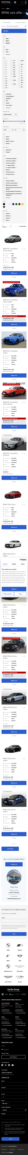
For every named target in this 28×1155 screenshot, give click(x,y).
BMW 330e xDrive (9, 504)
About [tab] (23, 564)
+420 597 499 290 (5, 1034)
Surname (3, 1087)
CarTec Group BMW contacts (11, 1000)
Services (3, 1046)
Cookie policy (12, 1149)
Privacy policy (21, 1149)
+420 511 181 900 (18, 1034)
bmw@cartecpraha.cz (5, 1023)
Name (3, 1081)
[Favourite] (22, 249)
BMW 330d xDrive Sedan (9, 606)
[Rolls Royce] (17, 994)
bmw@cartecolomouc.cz (20, 1023)
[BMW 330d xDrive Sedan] (14, 747)
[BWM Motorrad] (11, 994)
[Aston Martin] (24, 994)
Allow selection (8, 594)
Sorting (2, 26)
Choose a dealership (6, 1107)
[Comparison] (24, 249)
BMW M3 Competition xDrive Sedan (10, 250)
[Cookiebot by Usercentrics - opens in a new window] (20, 560)
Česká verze (5, 1049)
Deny (20, 594)
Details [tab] (14, 564)
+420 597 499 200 (5, 1009)
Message (3, 1113)
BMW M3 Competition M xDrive (10, 454)
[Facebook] (2, 1065)
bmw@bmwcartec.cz (5, 1010)
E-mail (3, 917)
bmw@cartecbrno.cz (19, 1035)
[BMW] (15, 2)
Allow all (14, 589)
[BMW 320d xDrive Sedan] (14, 542)
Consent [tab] (5, 564)
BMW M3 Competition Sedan (10, 352)
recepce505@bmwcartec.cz (7, 1035)
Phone (3, 1100)
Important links (7, 1042)
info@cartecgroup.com (14, 898)
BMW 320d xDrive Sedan (9, 555)
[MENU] (25, 2)
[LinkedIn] (9, 1065)
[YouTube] (13, 1065)
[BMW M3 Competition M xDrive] (14, 442)
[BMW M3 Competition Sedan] (14, 340)
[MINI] (6, 994)
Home (2, 8)
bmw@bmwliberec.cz (19, 1010)
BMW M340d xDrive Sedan (10, 657)
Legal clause (4, 1149)
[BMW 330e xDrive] (14, 493)
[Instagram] (5, 1065)
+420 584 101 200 (19, 1021)
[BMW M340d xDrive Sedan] (14, 645)
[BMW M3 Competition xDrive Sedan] (14, 237)
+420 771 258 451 (14, 892)
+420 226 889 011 (5, 1021)
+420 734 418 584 (19, 1009)
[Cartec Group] (6, 2)
